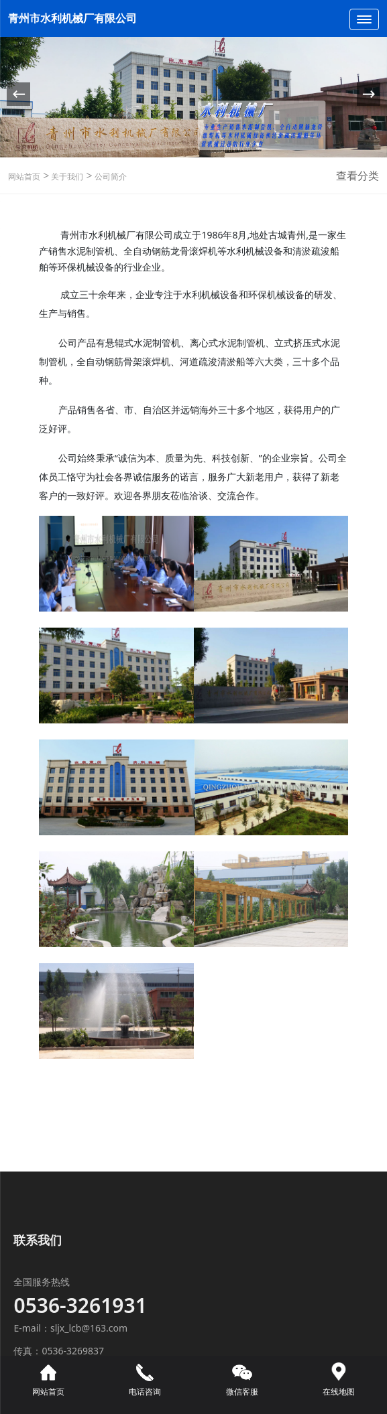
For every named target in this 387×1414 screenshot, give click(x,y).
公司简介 (110, 176)
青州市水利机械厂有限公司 (72, 18)
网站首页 (24, 176)
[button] (368, 94)
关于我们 (66, 176)
